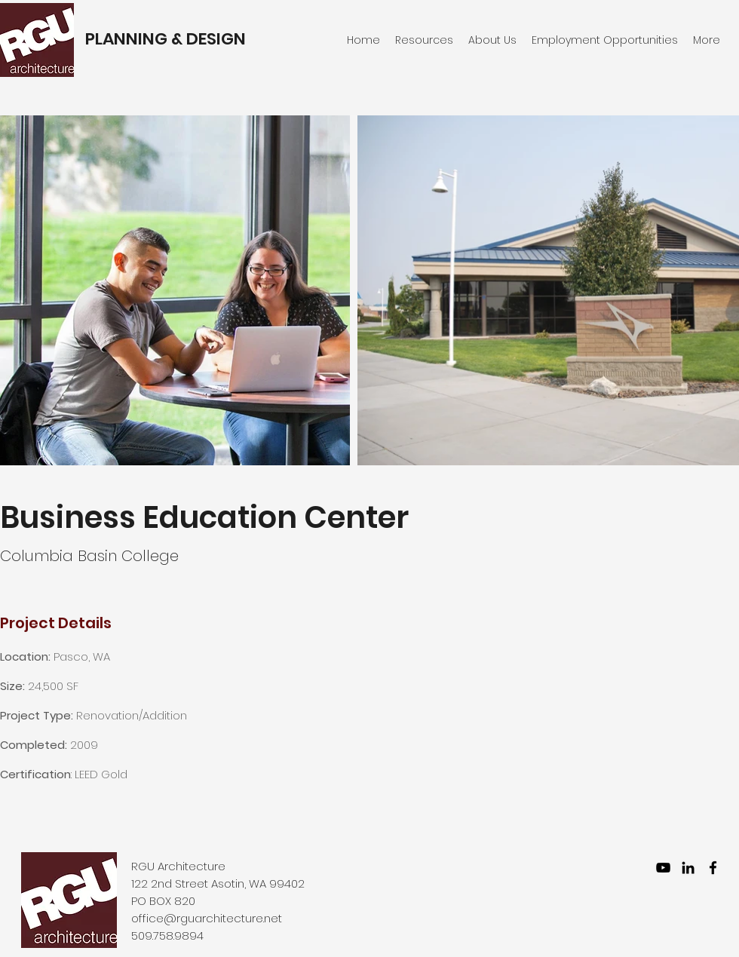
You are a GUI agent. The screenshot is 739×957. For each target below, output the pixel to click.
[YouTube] (663, 867)
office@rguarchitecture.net (206, 918)
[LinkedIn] (688, 867)
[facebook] (713, 867)
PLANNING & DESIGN (165, 39)
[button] (604, 40)
